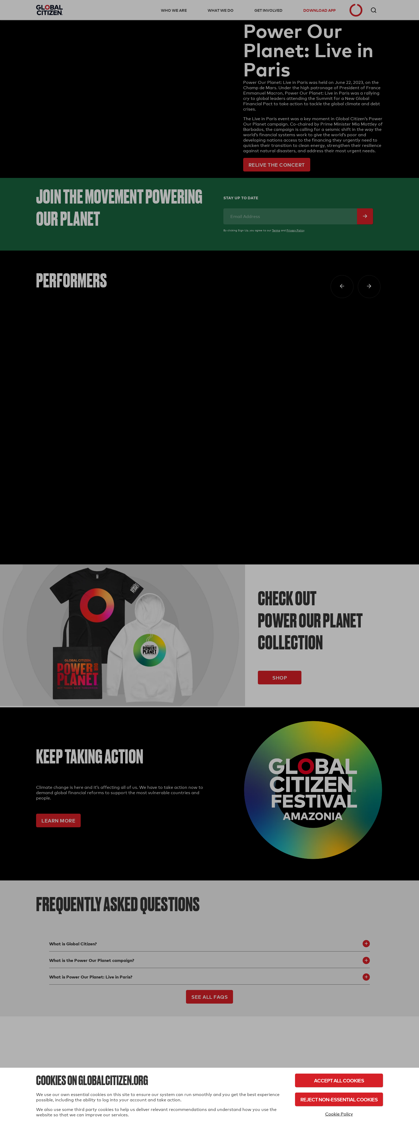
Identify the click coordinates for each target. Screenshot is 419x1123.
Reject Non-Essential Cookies (339, 1099)
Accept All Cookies (339, 1080)
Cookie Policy (339, 1114)
